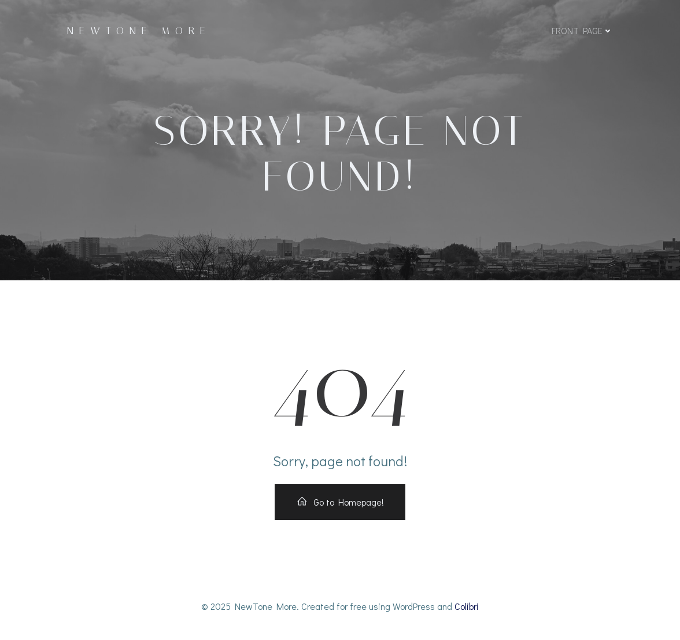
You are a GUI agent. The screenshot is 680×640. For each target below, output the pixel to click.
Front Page (582, 30)
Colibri (466, 606)
